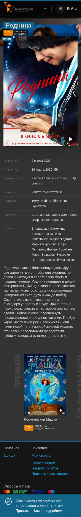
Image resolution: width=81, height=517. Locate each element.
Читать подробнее (47, 511)
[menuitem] (46, 9)
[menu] (43, 9)
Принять (22, 511)
